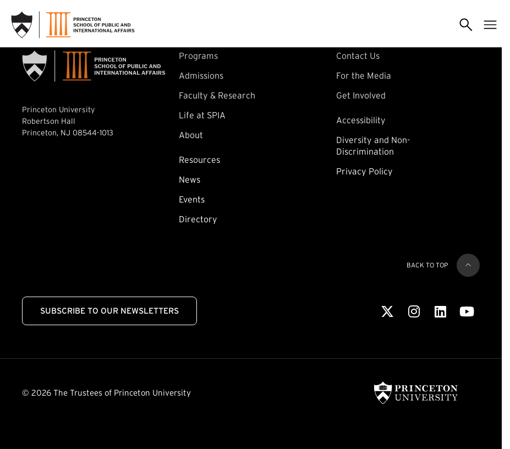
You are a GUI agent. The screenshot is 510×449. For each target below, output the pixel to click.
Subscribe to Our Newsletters (109, 310)
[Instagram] (414, 312)
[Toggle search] (466, 25)
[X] (387, 312)
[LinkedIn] (440, 312)
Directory (198, 219)
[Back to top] (468, 265)
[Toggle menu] (490, 25)
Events (192, 199)
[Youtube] (466, 312)
